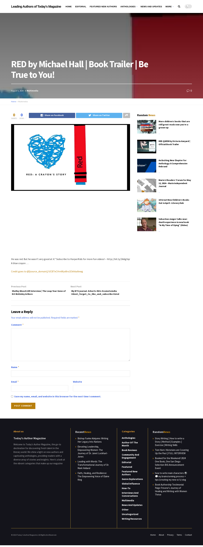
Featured (127, 468)
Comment (17, 326)
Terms (179, 536)
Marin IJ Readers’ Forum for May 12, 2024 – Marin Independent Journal (175, 183)
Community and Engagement (130, 458)
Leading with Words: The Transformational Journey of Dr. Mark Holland (93, 466)
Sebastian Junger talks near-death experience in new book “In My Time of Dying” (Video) (174, 222)
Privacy (170, 536)
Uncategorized (130, 515)
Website (77, 383)
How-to (126, 489)
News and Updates (151, 6)
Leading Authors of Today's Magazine (36, 6)
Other (125, 511)
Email (15, 383)
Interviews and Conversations (130, 496)
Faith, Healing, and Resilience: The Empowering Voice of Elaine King (93, 478)
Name (15, 369)
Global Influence (131, 485)
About (161, 536)
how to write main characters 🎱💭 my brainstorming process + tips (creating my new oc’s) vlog (171, 478)
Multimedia (32, 90)
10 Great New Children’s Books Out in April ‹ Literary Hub (174, 201)
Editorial (80, 6)
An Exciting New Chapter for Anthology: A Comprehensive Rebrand (173, 163)
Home (68, 6)
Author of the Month (130, 446)
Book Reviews (129, 451)
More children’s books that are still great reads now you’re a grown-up (174, 124)
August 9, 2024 (17, 90)
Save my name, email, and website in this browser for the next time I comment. (57, 398)
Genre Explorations (132, 480)
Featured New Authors (103, 6)
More (168, 6)
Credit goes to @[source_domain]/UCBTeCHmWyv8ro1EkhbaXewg (47, 271)
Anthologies (127, 6)
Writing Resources (132, 520)
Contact (188, 536)
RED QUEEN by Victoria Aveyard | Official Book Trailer (174, 143)
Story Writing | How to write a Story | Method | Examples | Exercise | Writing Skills (169, 443)
